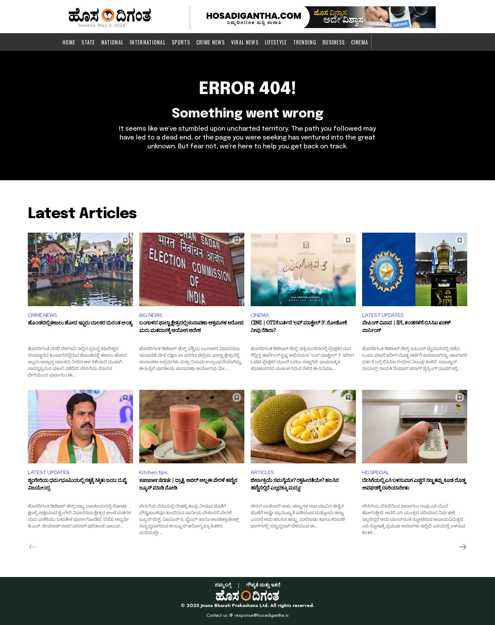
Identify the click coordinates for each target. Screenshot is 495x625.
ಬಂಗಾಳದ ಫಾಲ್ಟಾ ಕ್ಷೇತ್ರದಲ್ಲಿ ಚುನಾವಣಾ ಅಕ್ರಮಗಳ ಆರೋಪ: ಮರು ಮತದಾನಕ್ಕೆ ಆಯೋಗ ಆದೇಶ (191, 328)
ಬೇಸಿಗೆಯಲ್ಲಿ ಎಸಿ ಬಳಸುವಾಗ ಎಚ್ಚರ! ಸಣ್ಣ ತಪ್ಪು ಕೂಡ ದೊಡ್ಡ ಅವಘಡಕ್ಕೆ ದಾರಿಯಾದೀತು (413, 485)
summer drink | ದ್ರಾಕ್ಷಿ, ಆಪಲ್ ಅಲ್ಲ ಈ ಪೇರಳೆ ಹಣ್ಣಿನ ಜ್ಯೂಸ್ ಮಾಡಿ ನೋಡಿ (188, 485)
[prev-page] (33, 547)
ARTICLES (262, 472)
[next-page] (462, 547)
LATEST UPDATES (383, 315)
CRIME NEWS (42, 315)
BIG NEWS (150, 315)
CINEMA (260, 315)
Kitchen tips (153, 472)
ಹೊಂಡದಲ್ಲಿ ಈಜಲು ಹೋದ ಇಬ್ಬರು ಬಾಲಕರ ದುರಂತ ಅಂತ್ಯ (80, 324)
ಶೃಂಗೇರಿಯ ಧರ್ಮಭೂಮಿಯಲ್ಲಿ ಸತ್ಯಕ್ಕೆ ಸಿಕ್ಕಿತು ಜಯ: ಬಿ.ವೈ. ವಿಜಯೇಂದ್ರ (77, 485)
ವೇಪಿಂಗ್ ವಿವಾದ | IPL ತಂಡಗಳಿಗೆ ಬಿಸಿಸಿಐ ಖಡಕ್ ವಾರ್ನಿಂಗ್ (406, 328)
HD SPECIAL (376, 472)
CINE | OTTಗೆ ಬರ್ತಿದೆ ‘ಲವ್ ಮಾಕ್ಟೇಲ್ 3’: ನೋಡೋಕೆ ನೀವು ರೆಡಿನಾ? (299, 328)
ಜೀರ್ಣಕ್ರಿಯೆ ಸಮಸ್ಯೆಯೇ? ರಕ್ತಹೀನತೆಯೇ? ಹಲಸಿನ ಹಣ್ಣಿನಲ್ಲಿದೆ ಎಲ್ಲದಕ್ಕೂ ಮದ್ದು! (294, 485)
